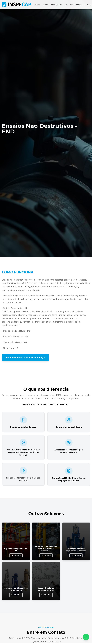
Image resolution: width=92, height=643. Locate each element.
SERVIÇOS (56, 4)
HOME (37, 4)
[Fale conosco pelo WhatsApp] (86, 637)
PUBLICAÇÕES (76, 4)
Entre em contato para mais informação (25, 357)
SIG (66, 4)
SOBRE (46, 4)
